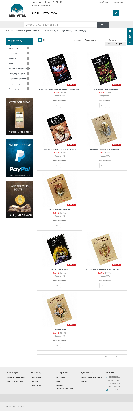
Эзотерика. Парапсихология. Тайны (29, 31)
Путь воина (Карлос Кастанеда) (74, 31)
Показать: (113, 40)
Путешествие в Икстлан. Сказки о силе (59, 149)
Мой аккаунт (37, 377)
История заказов (38, 385)
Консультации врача (15, 381)
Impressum (61, 377)
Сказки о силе (60, 330)
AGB (58, 381)
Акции (84, 381)
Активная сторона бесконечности (104, 149)
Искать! (103, 24)
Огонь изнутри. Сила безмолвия (104, 89)
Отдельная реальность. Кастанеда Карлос (104, 270)
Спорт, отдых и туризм (17, 74)
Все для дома (14, 49)
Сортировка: (77, 40)
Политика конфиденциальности (65, 387)
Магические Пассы (59, 270)
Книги (12, 31)
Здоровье (12, 59)
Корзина (35, 381)
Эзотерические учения (52, 31)
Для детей (13, 54)
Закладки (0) (118, 2)
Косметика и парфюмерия (19, 69)
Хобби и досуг (14, 89)
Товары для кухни (16, 84)
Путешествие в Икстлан (59, 210)
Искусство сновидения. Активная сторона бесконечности (60, 89)
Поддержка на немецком (16, 377)
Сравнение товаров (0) (115, 44)
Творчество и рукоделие (18, 79)
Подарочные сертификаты (92, 377)
